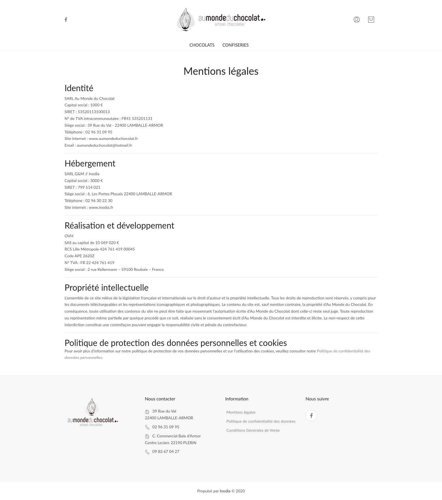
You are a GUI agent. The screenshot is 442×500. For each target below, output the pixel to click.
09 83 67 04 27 (166, 451)
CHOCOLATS (202, 44)
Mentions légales (241, 412)
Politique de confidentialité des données (260, 421)
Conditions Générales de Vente (253, 430)
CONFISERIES (235, 44)
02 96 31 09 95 (166, 426)
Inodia (225, 490)
